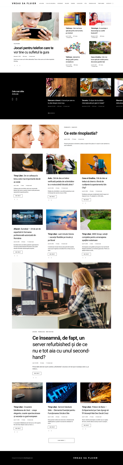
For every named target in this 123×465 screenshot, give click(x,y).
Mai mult (18, 195)
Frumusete (67, 127)
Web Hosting (49, 331)
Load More (61, 440)
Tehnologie (41, 331)
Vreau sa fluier (24, 3)
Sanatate (74, 127)
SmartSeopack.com (28, 458)
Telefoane (17, 43)
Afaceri (34, 331)
